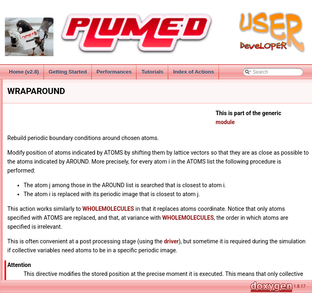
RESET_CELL (42, 192)
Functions (30, 264)
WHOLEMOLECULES (51, 165)
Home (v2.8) (24, 72)
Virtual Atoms (41, 139)
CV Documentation (40, 246)
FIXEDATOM (41, 228)
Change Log (27, 85)
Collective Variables (35, 112)
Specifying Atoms (45, 130)
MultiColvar (32, 273)
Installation (25, 94)
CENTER (37, 201)
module (270, 122)
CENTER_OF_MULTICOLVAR (60, 210)
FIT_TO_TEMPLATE (49, 174)
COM (32, 219)
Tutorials (152, 72)
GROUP (36, 148)
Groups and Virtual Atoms (48, 121)
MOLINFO (38, 157)
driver (252, 241)
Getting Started (68, 72)
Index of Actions (193, 72)
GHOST (35, 237)
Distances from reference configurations (63, 255)
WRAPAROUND (44, 183)
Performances (114, 72)
